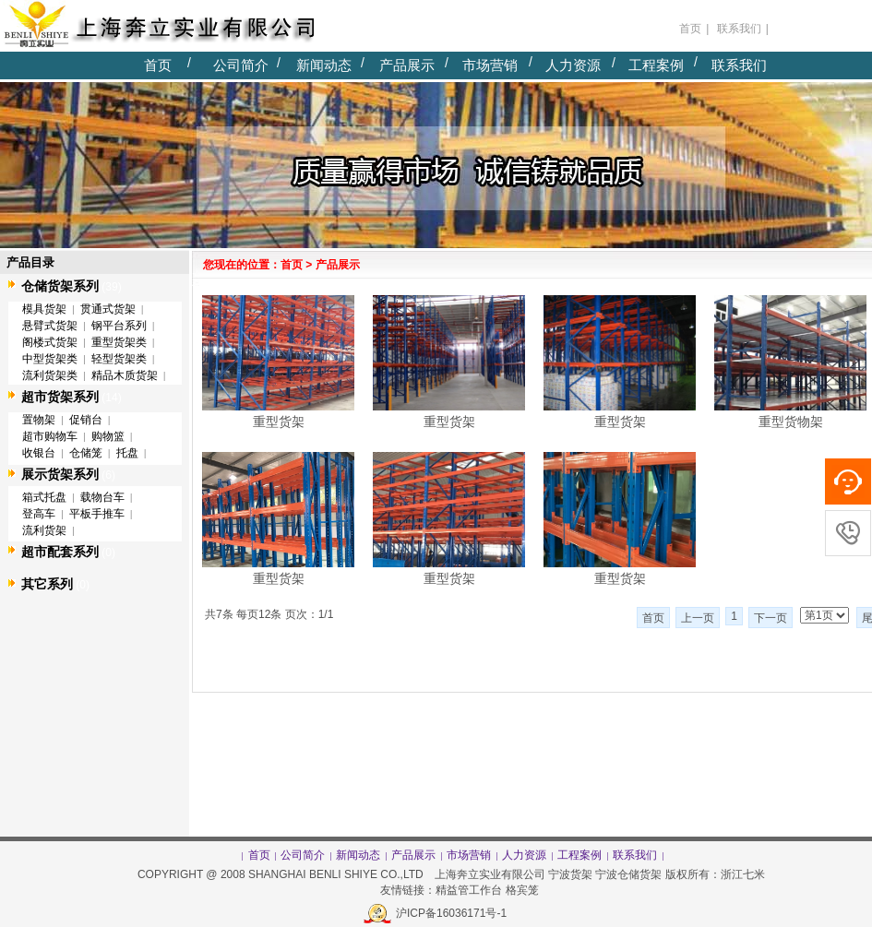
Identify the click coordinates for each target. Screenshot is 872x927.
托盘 (127, 452)
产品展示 (407, 65)
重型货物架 (791, 421)
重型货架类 (119, 342)
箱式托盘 (44, 497)
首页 (158, 65)
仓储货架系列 (60, 286)
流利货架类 (50, 375)
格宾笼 (522, 890)
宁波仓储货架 (628, 874)
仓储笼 (85, 452)
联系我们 (739, 65)
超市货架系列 (60, 396)
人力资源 (573, 65)
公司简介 (241, 65)
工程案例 (656, 65)
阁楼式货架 (50, 342)
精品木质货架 (124, 375)
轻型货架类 (119, 358)
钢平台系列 (119, 325)
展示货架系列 (60, 474)
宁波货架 (570, 874)
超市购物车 (50, 436)
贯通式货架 (108, 309)
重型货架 (279, 421)
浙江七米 (744, 874)
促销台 (85, 419)
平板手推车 (97, 513)
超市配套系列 (60, 551)
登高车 (38, 513)
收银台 (38, 452)
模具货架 (44, 309)
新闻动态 (324, 65)
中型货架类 (50, 358)
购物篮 (108, 436)
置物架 (38, 419)
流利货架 (44, 530)
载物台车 (102, 497)
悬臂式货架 (50, 325)
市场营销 (490, 65)
